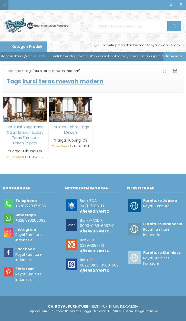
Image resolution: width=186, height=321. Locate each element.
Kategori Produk (23, 46)
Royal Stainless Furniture (156, 260)
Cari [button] (174, 27)
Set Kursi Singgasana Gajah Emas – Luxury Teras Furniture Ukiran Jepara (25, 135)
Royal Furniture (156, 206)
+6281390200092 (30, 220)
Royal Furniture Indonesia (28, 237)
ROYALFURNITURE (41, 56)
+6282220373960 (30, 206)
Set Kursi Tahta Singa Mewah (70, 129)
